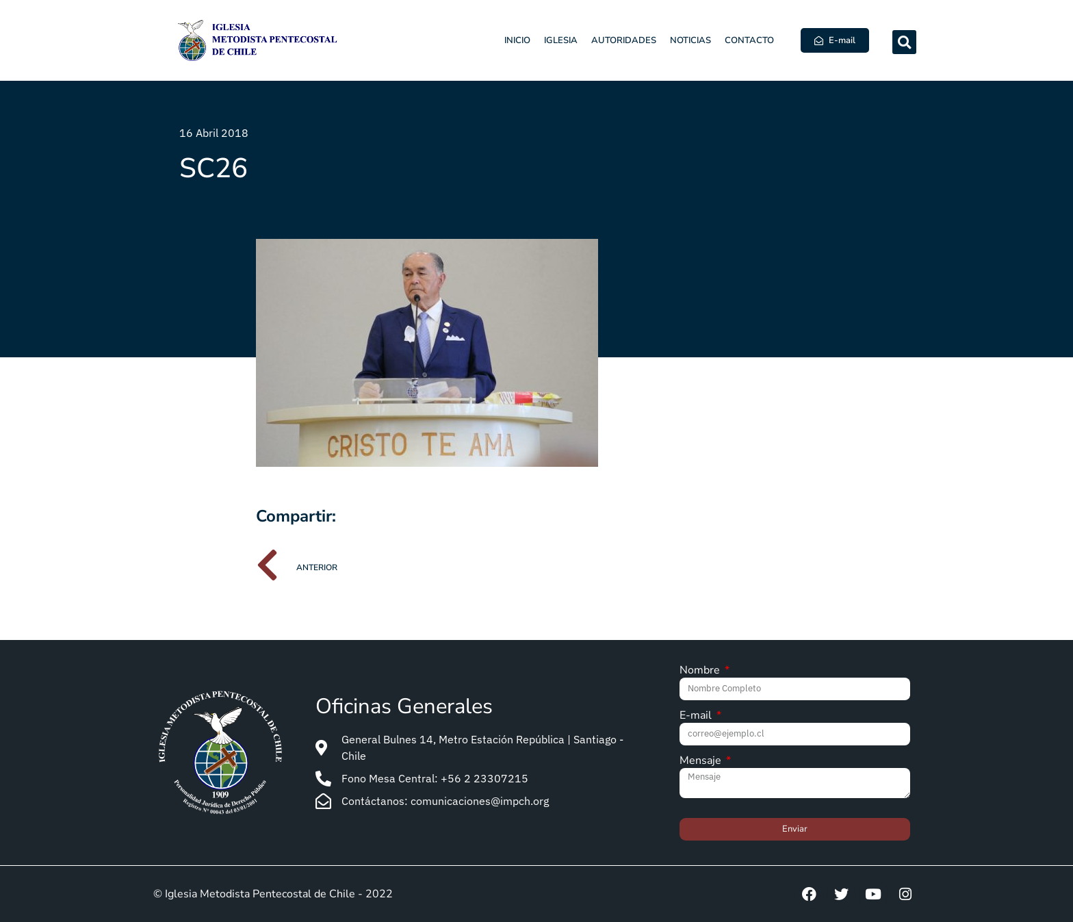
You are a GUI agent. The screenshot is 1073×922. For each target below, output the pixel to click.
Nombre (701, 671)
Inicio (517, 40)
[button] (904, 42)
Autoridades (623, 40)
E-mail (697, 716)
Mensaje (702, 761)
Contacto (749, 40)
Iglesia (561, 40)
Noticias (690, 40)
